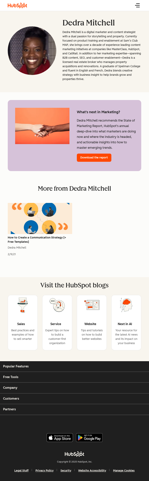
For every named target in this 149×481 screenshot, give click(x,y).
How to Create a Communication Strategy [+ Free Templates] (37, 240)
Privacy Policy (45, 470)
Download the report (94, 157)
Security (66, 470)
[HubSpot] (74, 454)
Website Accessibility (92, 470)
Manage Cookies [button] (124, 470)
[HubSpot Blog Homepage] (17, 5)
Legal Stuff (21, 470)
